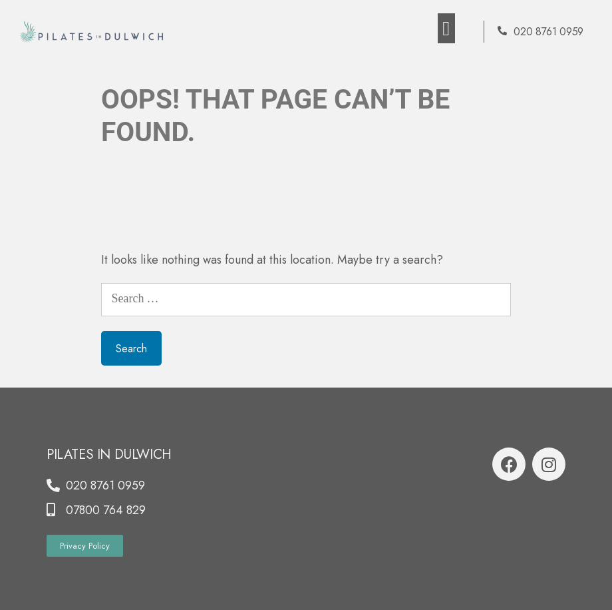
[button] (446, 28)
